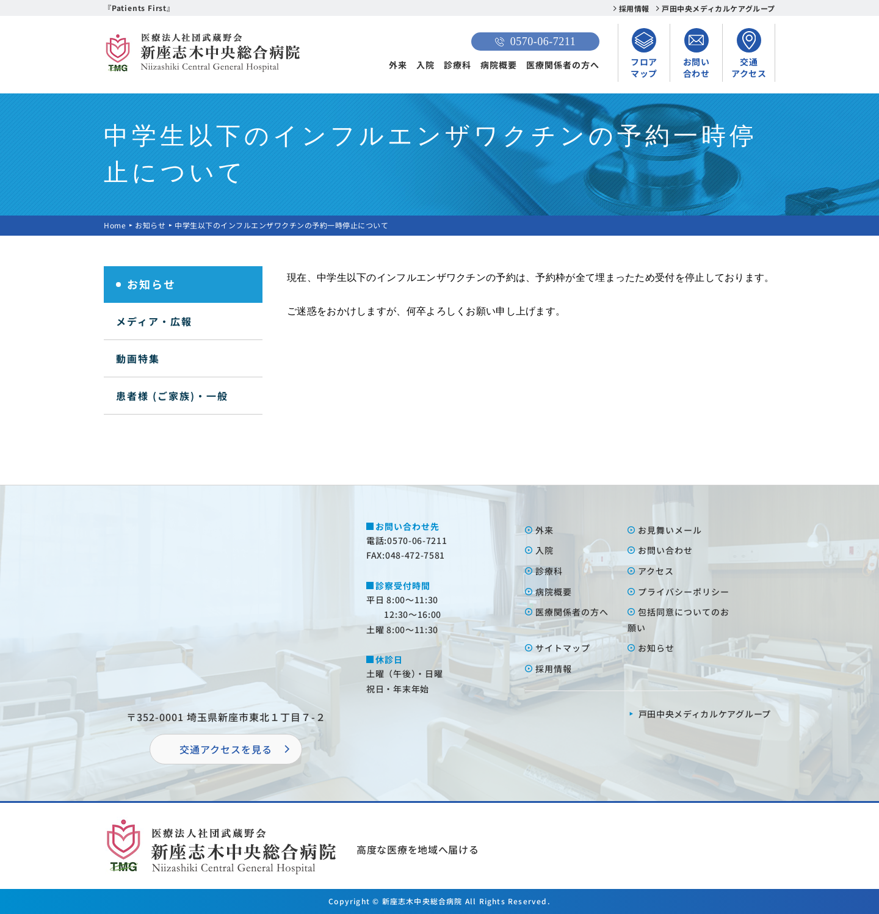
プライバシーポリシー (683, 592)
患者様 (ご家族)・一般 (172, 395)
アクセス (656, 571)
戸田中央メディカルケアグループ (718, 8)
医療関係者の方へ (562, 65)
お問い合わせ (665, 550)
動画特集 (138, 358)
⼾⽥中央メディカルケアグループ (705, 714)
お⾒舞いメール (670, 530)
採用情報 (634, 8)
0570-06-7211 (535, 41)
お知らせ (150, 225)
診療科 (457, 65)
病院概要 (498, 65)
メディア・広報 (154, 321)
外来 (398, 65)
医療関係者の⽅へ (572, 612)
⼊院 (544, 550)
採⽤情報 (553, 668)
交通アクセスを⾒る (225, 749)
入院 (425, 65)
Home (115, 225)
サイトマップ (562, 648)
